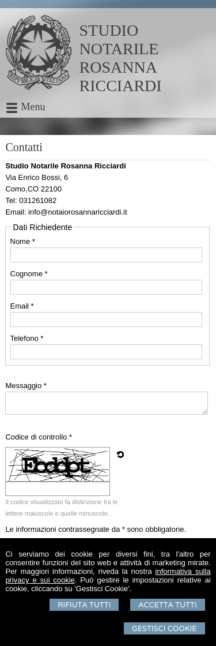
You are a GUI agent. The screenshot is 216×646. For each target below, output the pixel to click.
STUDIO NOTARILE (119, 39)
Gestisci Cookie (164, 628)
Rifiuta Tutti (84, 605)
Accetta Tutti (167, 605)
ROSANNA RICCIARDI (120, 76)
